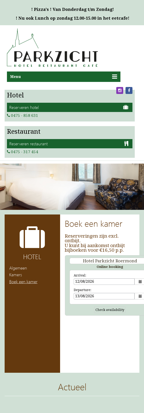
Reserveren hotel (68, 107)
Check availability (109, 310)
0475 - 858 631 (22, 115)
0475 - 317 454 (22, 151)
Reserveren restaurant (68, 143)
